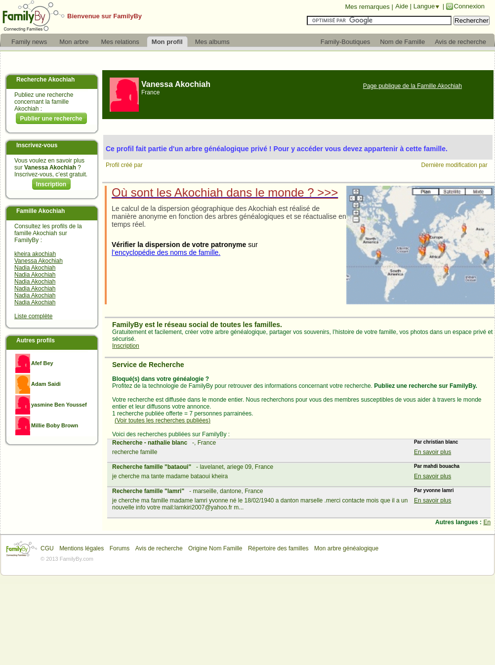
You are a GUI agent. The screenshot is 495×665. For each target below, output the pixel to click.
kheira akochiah (35, 253)
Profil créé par (125, 165)
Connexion (469, 6)
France (150, 92)
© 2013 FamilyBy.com (67, 559)
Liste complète (33, 316)
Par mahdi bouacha (436, 466)
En (487, 522)
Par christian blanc (436, 442)
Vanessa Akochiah (38, 260)
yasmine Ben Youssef (59, 405)
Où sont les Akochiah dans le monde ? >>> (225, 192)
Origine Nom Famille (215, 548)
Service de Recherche (148, 365)
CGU (47, 548)
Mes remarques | (369, 6)
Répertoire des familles (278, 548)
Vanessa (175, 84)
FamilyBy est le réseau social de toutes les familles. (197, 325)
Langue (424, 6)
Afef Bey (42, 363)
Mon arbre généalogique (346, 548)
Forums (120, 548)
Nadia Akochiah (34, 267)
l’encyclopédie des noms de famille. (166, 252)
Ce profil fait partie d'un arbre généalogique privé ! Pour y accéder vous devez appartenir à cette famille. (277, 149)
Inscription (51, 184)
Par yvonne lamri (434, 490)
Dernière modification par (455, 165)
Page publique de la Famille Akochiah (412, 86)
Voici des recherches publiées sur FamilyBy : (171, 434)
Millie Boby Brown (54, 425)
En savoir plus (432, 452)
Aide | (404, 6)
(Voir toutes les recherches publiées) (162, 420)
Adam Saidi (46, 384)
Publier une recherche (51, 118)
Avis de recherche (159, 548)
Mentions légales (81, 548)
